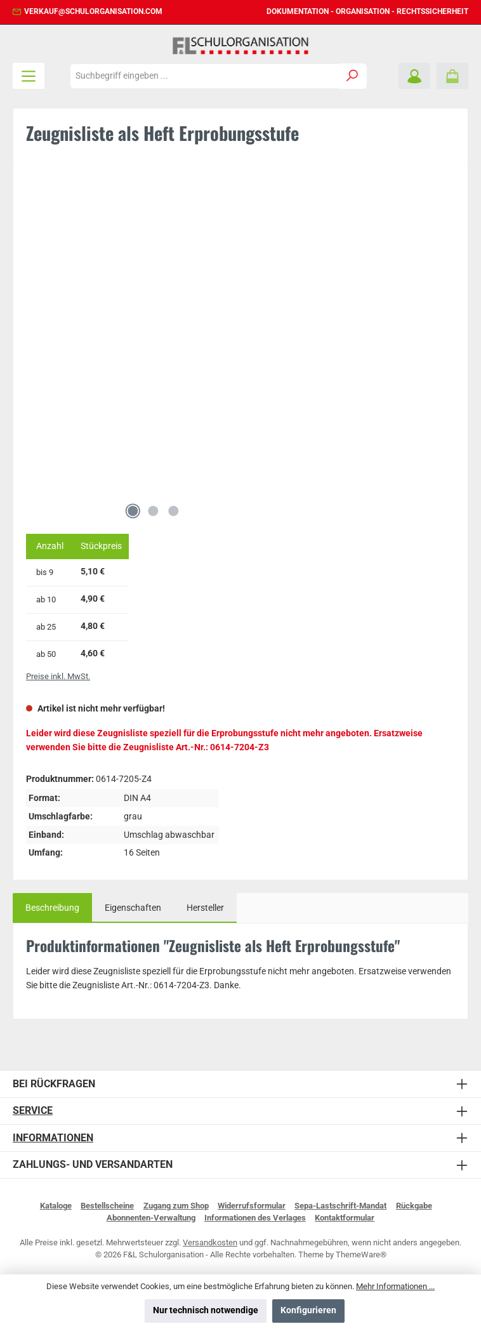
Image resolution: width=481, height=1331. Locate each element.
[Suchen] (352, 76)
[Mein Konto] (414, 76)
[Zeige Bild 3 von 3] (173, 511)
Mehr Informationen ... (395, 1286)
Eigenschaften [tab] (133, 908)
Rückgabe (414, 1205)
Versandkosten (210, 1242)
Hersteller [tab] (205, 908)
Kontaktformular (344, 1217)
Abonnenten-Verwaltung (151, 1217)
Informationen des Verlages (255, 1217)
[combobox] (204, 76)
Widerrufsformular (252, 1205)
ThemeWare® (361, 1254)
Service (33, 1110)
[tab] (52, 908)
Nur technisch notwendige (205, 1310)
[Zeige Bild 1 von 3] (133, 511)
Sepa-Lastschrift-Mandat (340, 1205)
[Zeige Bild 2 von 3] (153, 511)
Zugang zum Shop (176, 1205)
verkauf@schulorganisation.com (93, 11)
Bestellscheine (107, 1205)
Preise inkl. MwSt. (58, 676)
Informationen (53, 1138)
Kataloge (56, 1205)
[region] (240, 352)
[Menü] (28, 76)
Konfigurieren (308, 1310)
